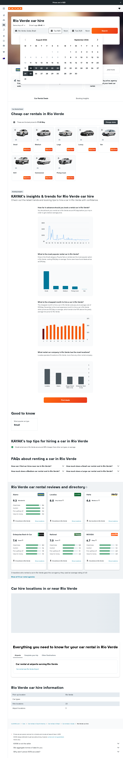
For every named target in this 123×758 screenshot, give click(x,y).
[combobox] (19, 25)
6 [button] (41, 57)
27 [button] (42, 73)
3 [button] (25, 57)
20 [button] (41, 68)
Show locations (39, 521)
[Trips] (4, 52)
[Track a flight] (4, 41)
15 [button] (52, 63)
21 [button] (47, 68)
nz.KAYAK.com (15, 724)
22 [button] (52, 68)
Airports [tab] (18, 655)
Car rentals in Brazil (54, 724)
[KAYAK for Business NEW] (4, 45)
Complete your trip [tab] (31, 655)
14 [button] (47, 63)
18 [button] (31, 68)
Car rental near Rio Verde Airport (27, 669)
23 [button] (58, 68)
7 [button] (46, 57)
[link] (65, 400)
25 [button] (31, 73)
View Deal (27, 149)
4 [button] (30, 57)
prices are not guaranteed (56, 737)
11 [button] (30, 63)
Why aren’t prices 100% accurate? (66, 751)
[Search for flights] (4, 15)
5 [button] (36, 57)
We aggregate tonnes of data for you (66, 747)
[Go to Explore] (4, 36)
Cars (23, 724)
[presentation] (86, 487)
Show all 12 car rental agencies (23, 577)
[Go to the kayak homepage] (15, 8)
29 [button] (52, 73)
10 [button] (25, 63)
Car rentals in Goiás (68, 724)
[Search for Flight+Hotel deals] (4, 29)
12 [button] (36, 63)
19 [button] (36, 68)
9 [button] (57, 57)
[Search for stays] (4, 20)
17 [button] (25, 68)
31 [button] (25, 79)
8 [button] (52, 57)
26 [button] (36, 73)
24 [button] (25, 73)
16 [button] (58, 63)
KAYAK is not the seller (66, 743)
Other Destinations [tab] (49, 655)
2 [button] (57, 52)
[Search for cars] (4, 25)
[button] (120, 2)
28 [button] (47, 73)
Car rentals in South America (36, 724)
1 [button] (52, 52)
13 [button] (41, 63)
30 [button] (58, 73)
